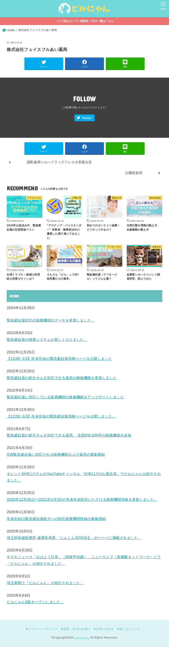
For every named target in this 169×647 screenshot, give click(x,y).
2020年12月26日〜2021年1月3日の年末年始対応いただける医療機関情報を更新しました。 (82, 499)
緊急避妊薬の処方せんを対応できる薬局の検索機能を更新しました (62, 378)
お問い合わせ (105, 629)
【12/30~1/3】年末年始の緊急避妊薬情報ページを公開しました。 (61, 416)
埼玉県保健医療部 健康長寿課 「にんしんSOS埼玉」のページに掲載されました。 (74, 538)
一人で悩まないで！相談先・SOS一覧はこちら (84, 21)
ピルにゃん (81, 637)
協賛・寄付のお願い (76, 629)
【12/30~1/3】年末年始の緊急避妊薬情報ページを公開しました (59, 358)
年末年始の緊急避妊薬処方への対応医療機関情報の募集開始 (56, 519)
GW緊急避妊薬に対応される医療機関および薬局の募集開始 (56, 454)
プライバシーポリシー (43, 629)
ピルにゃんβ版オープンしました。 (35, 602)
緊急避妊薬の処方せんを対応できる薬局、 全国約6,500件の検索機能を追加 (69, 435)
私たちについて (129, 629)
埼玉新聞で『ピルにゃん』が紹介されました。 (45, 583)
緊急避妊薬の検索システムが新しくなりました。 (47, 339)
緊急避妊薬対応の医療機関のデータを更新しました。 (51, 320)
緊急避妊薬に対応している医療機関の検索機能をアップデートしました (65, 397)
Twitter (87, 118)
